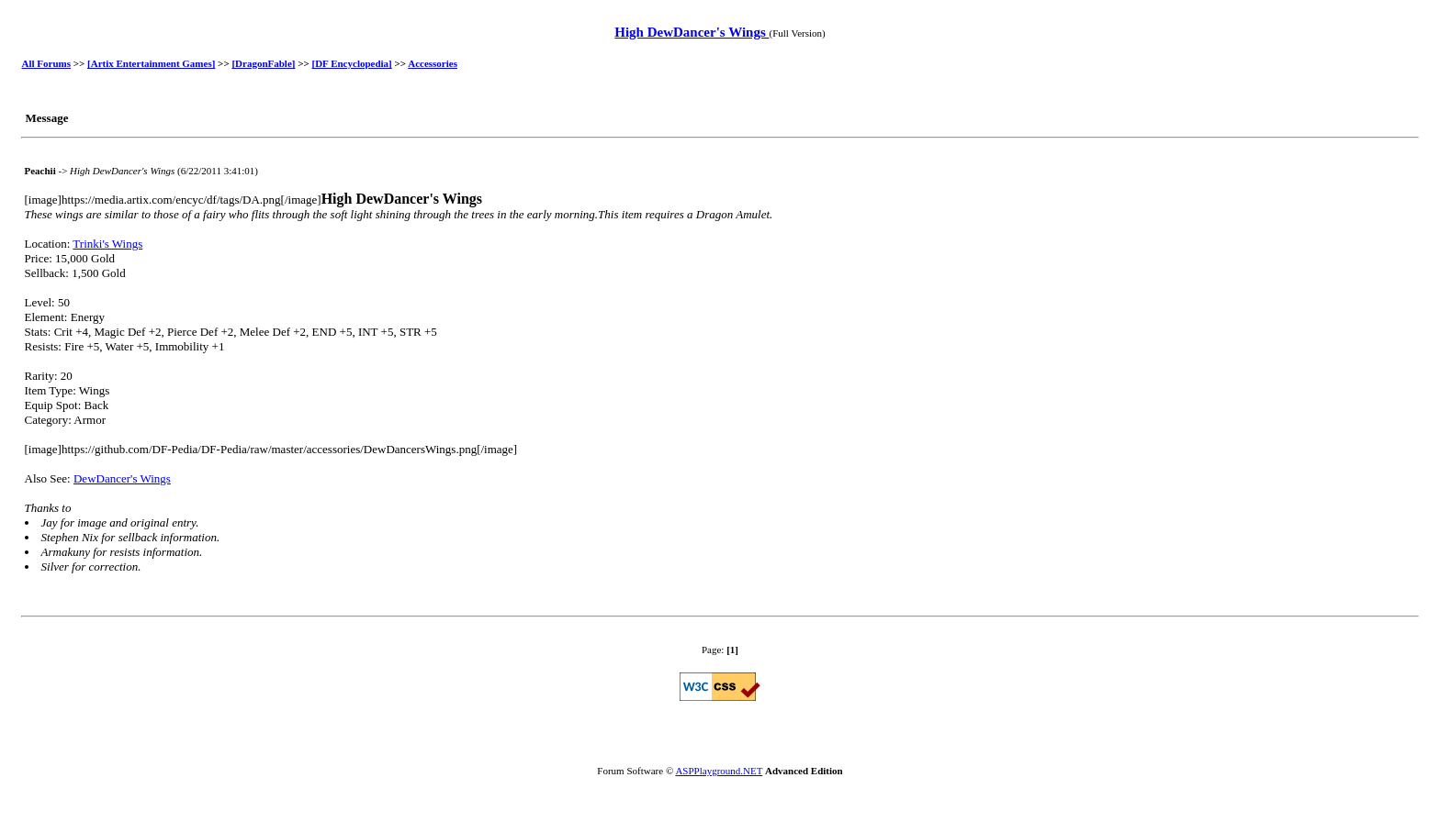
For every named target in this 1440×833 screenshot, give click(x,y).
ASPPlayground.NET (718, 770)
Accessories (432, 63)
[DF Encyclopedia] (352, 63)
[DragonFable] (263, 63)
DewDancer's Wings (122, 478)
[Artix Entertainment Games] (151, 63)
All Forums (46, 63)
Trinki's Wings (107, 243)
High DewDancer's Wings (691, 32)
